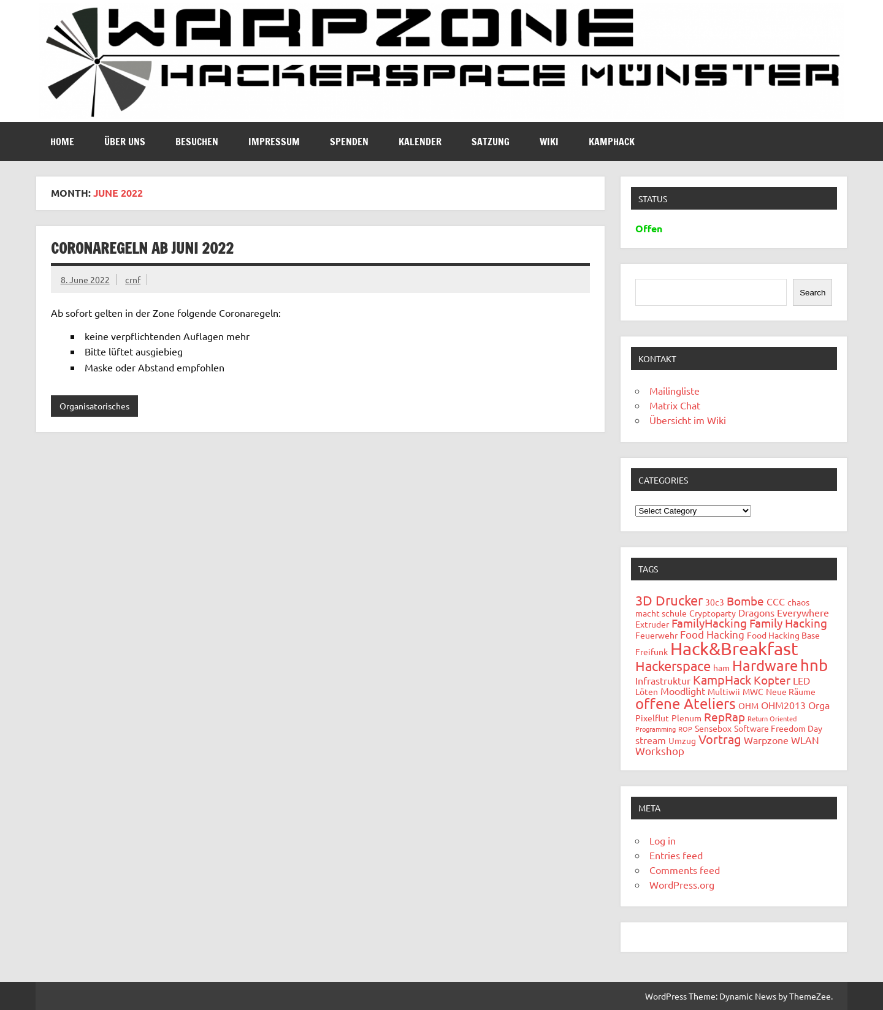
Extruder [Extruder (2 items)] (652, 623)
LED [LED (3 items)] (801, 680)
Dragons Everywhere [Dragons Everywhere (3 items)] (783, 612)
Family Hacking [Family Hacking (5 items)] (788, 622)
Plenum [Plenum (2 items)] (686, 717)
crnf (132, 279)
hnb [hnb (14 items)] (814, 665)
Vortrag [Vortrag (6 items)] (719, 738)
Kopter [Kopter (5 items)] (772, 679)
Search (812, 292)
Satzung (491, 141)
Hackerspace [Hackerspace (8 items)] (673, 666)
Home (62, 141)
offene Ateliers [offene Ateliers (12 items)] (685, 703)
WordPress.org (681, 884)
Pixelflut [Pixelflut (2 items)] (652, 717)
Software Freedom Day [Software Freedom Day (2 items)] (778, 728)
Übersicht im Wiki (687, 420)
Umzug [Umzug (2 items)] (682, 740)
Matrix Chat (674, 405)
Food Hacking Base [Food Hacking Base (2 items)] (783, 634)
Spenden (349, 141)
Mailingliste (674, 390)
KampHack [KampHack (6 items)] (722, 679)
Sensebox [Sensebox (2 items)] (713, 728)
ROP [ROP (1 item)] (685, 729)
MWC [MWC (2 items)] (753, 691)
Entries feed (676, 855)
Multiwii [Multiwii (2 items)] (724, 691)
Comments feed (684, 870)
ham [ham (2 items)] (721, 667)
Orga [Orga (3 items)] (819, 705)
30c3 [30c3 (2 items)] (714, 601)
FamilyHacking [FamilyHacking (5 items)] (709, 622)
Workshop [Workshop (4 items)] (659, 750)
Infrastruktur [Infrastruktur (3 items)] (662, 680)
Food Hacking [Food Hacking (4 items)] (712, 634)
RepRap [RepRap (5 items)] (724, 716)
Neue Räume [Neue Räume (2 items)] (791, 691)
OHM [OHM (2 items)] (748, 705)
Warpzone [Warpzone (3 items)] (766, 740)
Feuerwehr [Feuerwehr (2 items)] (656, 634)
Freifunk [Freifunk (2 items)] (651, 651)
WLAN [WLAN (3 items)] (805, 740)
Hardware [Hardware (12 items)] (765, 665)
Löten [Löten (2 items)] (646, 691)
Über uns (124, 141)
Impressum (274, 141)
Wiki (549, 141)
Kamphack (612, 141)
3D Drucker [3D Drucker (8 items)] (669, 600)
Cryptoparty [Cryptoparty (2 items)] (712, 612)
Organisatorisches (94, 405)
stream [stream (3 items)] (650, 740)
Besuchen (196, 141)
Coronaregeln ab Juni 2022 (142, 248)
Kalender (420, 141)
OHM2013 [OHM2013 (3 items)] (783, 705)
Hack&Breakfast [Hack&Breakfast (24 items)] (734, 648)
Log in (662, 840)
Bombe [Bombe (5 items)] (745, 600)
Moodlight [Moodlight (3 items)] (682, 691)
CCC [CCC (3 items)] (775, 601)
